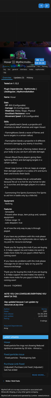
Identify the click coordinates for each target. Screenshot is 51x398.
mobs (31, 69)
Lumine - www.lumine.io (40, 395)
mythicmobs (39, 69)
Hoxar (7, 342)
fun (9, 69)
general (15, 69)
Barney (7, 66)
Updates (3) (19, 77)
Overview (7, 77)
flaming (45, 66)
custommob (31, 66)
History (30, 77)
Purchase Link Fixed (14, 363)
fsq (4, 69)
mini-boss (23, 69)
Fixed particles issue (14, 354)
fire (38, 66)
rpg (4, 72)
